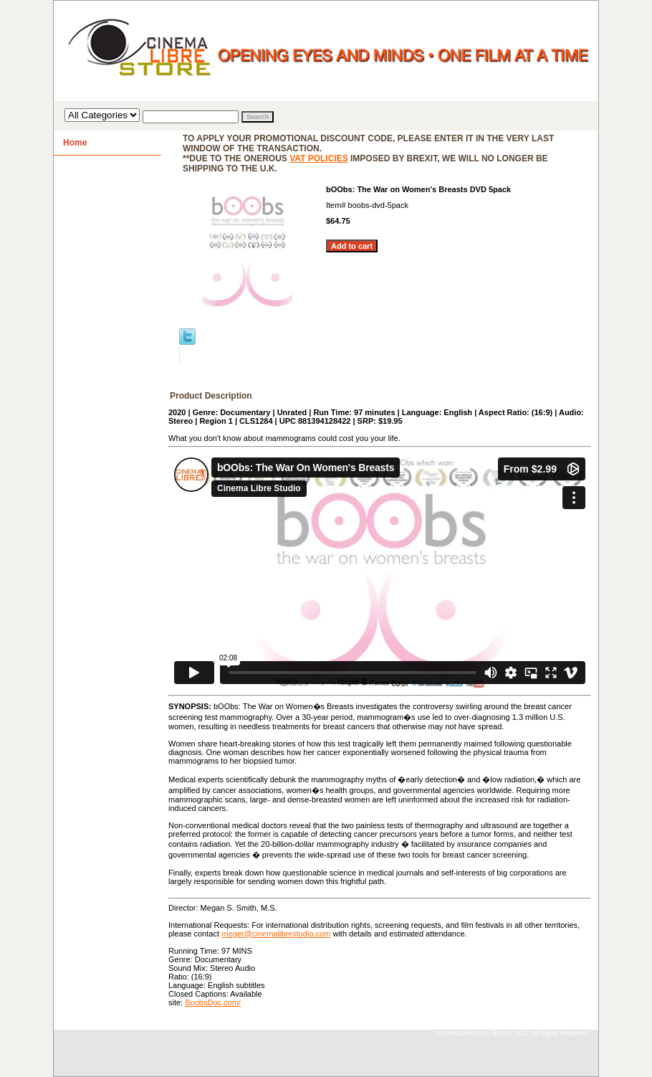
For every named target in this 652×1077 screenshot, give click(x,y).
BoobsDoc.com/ (213, 1002)
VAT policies (318, 158)
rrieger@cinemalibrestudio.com (275, 933)
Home (75, 143)
